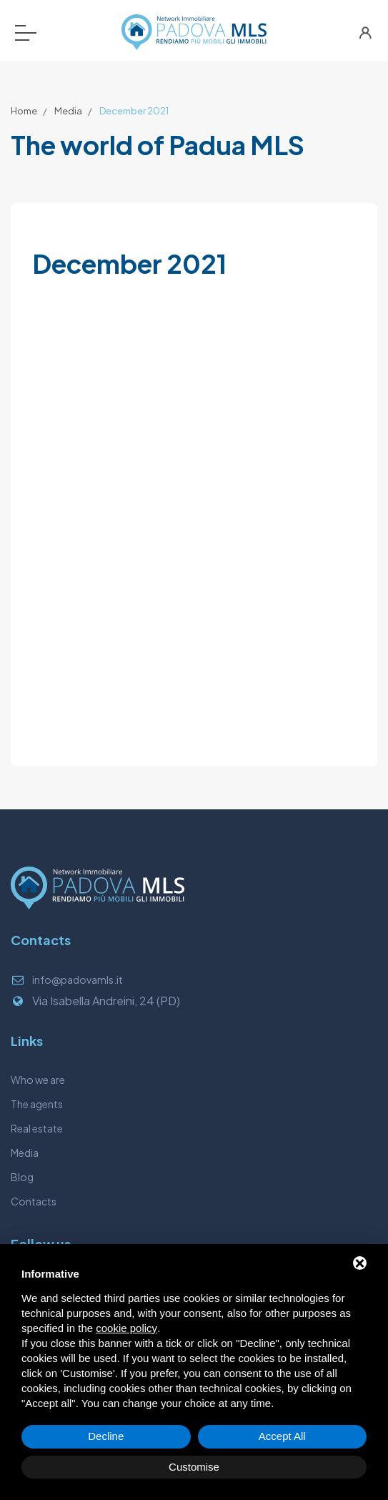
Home (24, 111)
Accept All (282, 1436)
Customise (194, 1467)
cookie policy (126, 1328)
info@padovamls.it (77, 979)
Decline (106, 1436)
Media (68, 111)
